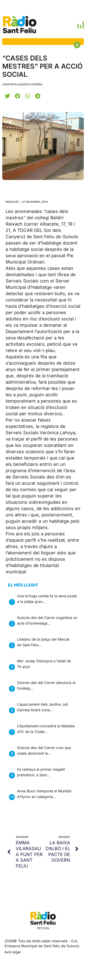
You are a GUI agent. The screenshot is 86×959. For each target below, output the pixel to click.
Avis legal (12, 952)
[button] (7, 96)
